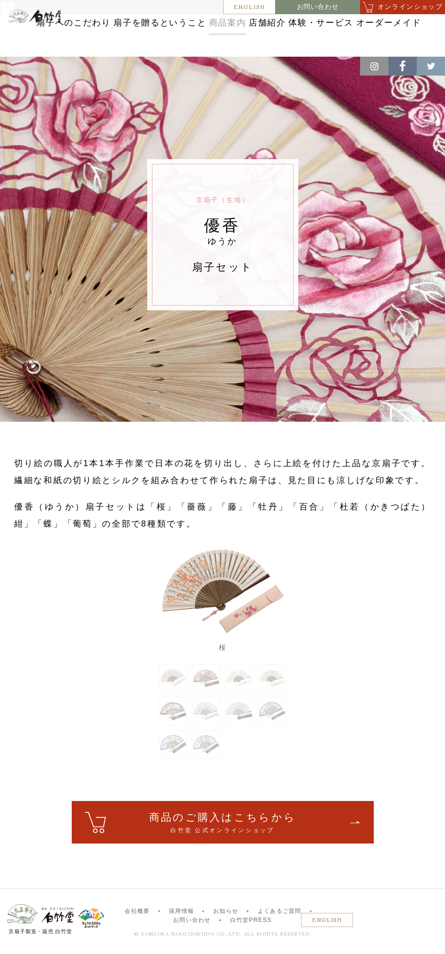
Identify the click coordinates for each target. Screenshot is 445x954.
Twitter (431, 66)
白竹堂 (38, 40)
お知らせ (225, 919)
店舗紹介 (366, 25)
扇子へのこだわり (137, 25)
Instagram (374, 66)
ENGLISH (250, 6)
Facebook (402, 66)
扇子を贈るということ (232, 25)
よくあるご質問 (280, 919)
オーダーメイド (283, 43)
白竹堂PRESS (251, 928)
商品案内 (311, 25)
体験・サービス (204, 43)
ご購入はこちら (223, 831)
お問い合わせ (318, 6)
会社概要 (137, 919)
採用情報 (181, 919)
